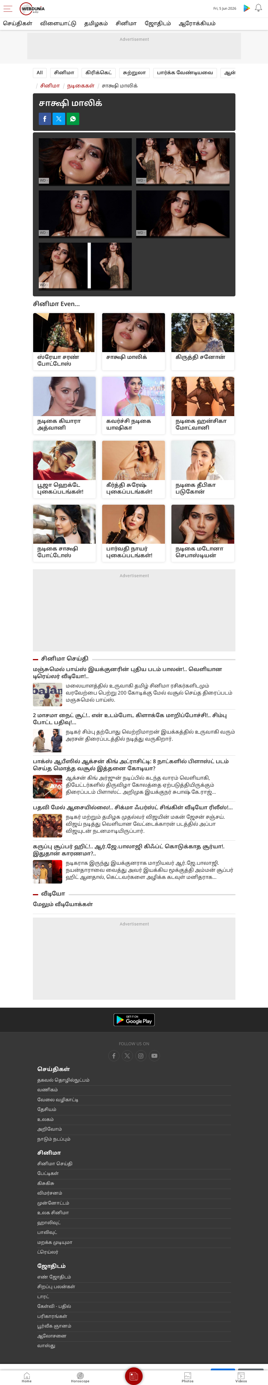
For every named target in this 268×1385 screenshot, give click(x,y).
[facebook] (114, 1056)
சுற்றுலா (134, 73)
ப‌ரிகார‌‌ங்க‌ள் (52, 1317)
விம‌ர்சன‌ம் (49, 1194)
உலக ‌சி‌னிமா (53, 1214)
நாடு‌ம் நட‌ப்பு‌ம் (53, 1140)
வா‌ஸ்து (46, 1347)
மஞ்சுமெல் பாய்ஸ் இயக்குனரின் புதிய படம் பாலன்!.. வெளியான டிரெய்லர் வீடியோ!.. (127, 674)
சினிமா (126, 24)
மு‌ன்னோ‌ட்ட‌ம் (53, 1204)
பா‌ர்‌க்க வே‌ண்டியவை (185, 73)
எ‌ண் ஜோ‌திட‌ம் (54, 1278)
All (40, 73)
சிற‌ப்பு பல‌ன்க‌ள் (56, 1288)
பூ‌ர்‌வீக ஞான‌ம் (54, 1327)
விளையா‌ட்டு (58, 24)
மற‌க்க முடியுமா (55, 1243)
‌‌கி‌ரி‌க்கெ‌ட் (98, 73)
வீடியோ (53, 894)
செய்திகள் (17, 24)
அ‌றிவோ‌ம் (49, 1130)
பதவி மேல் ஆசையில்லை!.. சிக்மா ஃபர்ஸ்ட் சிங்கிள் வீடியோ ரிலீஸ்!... (133, 808)
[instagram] (154, 1056)
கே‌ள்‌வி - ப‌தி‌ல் (54, 1307)
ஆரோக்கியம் (197, 24)
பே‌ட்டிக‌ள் (48, 1175)
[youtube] (141, 1056)
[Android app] (134, 1020)
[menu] (9, 9)
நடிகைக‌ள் (81, 86)
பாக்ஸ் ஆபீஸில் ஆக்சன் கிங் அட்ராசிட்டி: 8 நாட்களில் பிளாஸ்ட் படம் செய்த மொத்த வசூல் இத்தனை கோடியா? (131, 766)
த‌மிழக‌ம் (96, 24)
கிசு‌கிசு (45, 1185)
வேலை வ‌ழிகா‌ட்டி (57, 1101)
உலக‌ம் (45, 1121)
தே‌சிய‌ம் (46, 1111)
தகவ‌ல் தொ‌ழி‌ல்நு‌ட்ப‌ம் (63, 1081)
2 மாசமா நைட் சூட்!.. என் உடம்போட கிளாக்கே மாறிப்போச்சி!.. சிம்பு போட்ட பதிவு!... (130, 720)
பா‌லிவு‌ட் (47, 1234)
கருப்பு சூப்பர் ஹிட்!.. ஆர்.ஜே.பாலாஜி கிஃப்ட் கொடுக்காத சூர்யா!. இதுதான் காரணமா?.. (129, 851)
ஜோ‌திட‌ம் (158, 24)
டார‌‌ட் (43, 1297)
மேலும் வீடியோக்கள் (63, 905)
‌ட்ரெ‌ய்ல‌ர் (47, 1253)
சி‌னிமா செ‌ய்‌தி (55, 1165)
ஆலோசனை (52, 1337)
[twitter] (127, 1056)
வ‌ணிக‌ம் (47, 1091)
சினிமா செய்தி (65, 659)
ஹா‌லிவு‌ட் (48, 1224)
